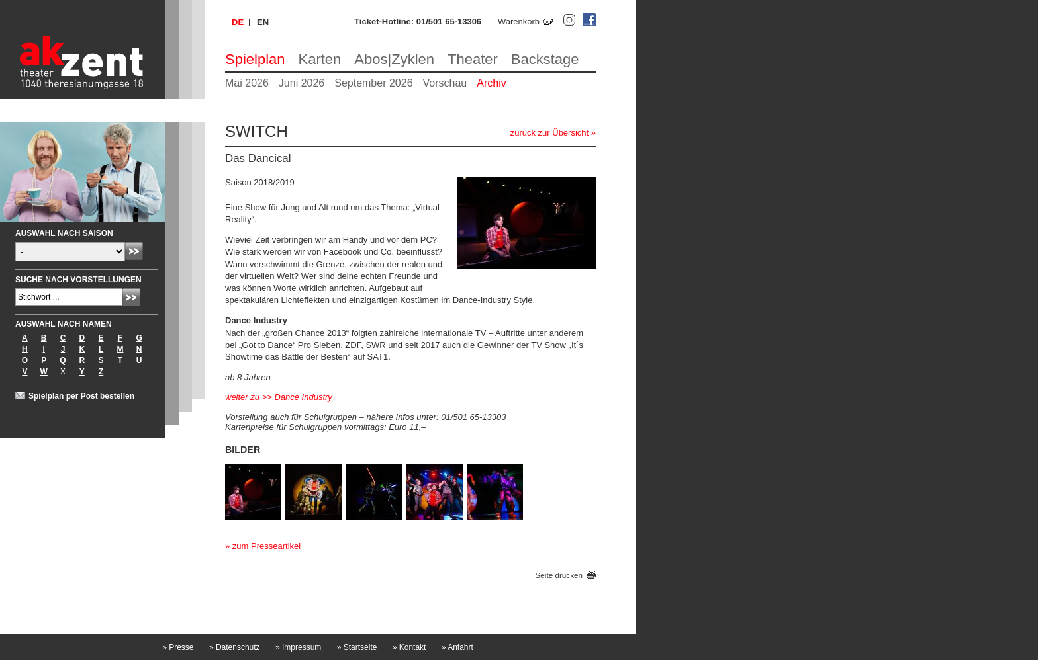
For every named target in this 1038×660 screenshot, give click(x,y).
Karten (320, 59)
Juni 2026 (301, 83)
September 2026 (373, 83)
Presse (177, 647)
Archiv (491, 83)
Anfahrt (457, 647)
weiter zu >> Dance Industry (278, 397)
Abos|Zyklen (394, 59)
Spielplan (255, 59)
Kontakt (409, 647)
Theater (473, 59)
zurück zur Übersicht (549, 133)
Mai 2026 (247, 83)
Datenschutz (234, 647)
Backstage (545, 59)
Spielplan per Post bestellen (81, 396)
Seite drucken (559, 575)
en (263, 22)
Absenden (134, 251)
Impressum (298, 647)
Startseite (357, 647)
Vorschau (445, 83)
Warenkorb (519, 21)
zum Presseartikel (266, 546)
